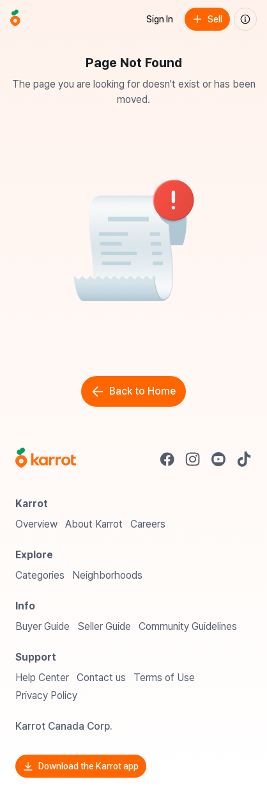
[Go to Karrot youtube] (218, 459)
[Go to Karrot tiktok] (244, 459)
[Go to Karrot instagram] (193, 459)
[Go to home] (15, 19)
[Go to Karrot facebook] (167, 459)
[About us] (245, 19)
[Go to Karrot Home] (45, 459)
